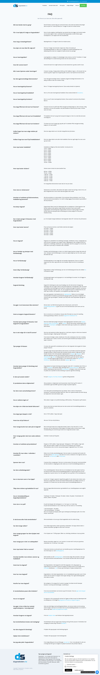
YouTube (55, 376)
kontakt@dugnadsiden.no (74, 1)
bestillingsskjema (59, 557)
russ (56, 568)
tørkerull (46, 323)
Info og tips (62, 5)
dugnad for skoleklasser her (70, 315)
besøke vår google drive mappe (59, 609)
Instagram (50, 376)
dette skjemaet (55, 454)
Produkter (44, 5)
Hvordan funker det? (53, 5)
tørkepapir (78, 354)
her (85, 269)
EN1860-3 (64, 623)
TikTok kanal (62, 456)
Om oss (77, 5)
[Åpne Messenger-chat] (97, 672)
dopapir (83, 321)
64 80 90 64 (84, 1)
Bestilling (83, 5)
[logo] (20, 5)
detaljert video (51, 615)
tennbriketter (55, 323)
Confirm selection (79, 670)
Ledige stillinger (70, 5)
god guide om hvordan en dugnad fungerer (69, 600)
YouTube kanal (53, 456)
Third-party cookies (72, 666)
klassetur (73, 360)
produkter (50, 367)
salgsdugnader (67, 294)
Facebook (60, 376)
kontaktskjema (52, 324)
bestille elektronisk (73, 367)
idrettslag (46, 568)
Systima (21, 669)
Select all (68, 670)
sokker (50, 323)
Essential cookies (71, 664)
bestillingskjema (60, 550)
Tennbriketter (47, 357)
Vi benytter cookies (28, 668)
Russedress (80, 92)
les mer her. (67, 642)
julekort (64, 323)
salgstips (67, 360)
